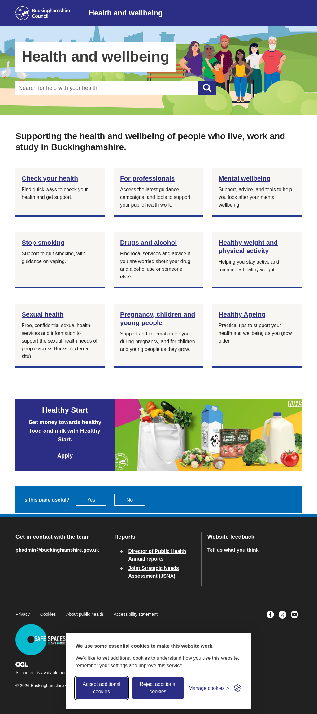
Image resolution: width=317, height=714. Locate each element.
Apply (65, 456)
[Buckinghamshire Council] (42, 13)
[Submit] (207, 88)
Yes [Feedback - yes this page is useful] (91, 499)
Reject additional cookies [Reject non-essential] (158, 687)
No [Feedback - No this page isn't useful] (130, 499)
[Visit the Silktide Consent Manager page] (237, 688)
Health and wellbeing (126, 13)
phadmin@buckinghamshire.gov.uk (57, 550)
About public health (84, 614)
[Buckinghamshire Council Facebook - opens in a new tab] (273, 613)
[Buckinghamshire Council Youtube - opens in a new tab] (296, 613)
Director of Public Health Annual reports (157, 555)
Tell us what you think (233, 550)
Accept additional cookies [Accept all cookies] (101, 687)
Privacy (22, 614)
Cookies (48, 614)
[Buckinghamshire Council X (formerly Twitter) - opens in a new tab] (285, 613)
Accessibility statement (136, 614)
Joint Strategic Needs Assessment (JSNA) (153, 572)
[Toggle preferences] (209, 688)
